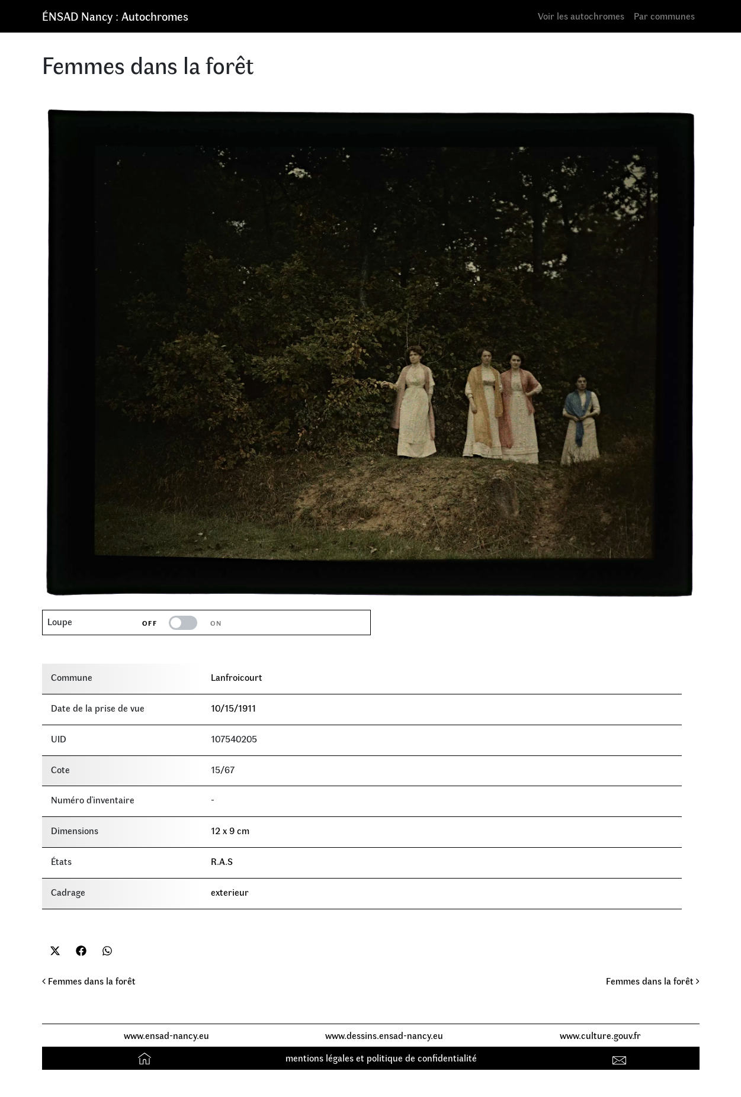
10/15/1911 (233, 708)
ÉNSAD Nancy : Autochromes (115, 16)
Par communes (664, 15)
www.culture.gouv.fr (600, 1035)
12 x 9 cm (230, 830)
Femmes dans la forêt (89, 980)
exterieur (230, 892)
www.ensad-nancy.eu (166, 1035)
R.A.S (222, 861)
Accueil (146, 1057)
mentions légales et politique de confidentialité (381, 1057)
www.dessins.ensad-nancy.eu (384, 1035)
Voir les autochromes (581, 15)
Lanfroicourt (236, 677)
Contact (620, 1057)
